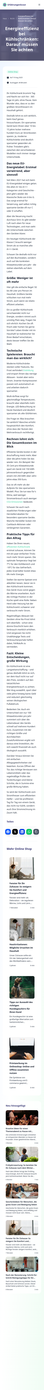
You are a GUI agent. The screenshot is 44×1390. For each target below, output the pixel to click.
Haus (5, 18)
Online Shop (13, 72)
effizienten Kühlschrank (18, 546)
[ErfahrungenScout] (14, 5)
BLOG (12, 18)
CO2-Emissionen (15, 501)
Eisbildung (28, 370)
